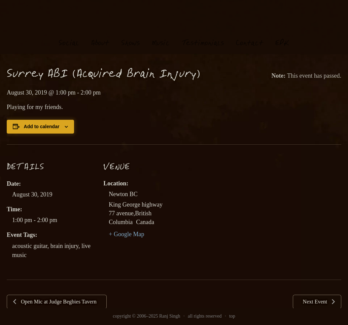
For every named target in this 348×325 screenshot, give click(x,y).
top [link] (232, 316)
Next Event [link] (315, 301)
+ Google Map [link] (126, 234)
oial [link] (69, 36)
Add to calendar (42, 126)
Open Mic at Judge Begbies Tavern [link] (58, 301)
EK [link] (282, 36)
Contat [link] (249, 36)
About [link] (100, 36)
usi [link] (161, 36)
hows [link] (130, 36)
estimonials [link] (203, 36)
